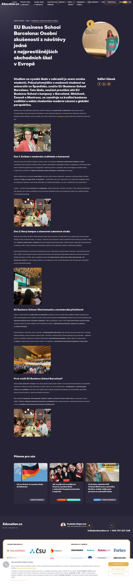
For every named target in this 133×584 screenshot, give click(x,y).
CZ (125, 2)
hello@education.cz (87, 525)
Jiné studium (95, 9)
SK (129, 2)
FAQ (105, 9)
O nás (129, 9)
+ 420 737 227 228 (120, 525)
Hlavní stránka (19, 21)
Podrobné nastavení (118, 574)
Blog (122, 9)
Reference (113, 9)
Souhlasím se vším (118, 564)
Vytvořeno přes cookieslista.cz (19, 580)
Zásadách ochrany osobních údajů (26, 568)
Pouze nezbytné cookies (118, 569)
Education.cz (12, 10)
